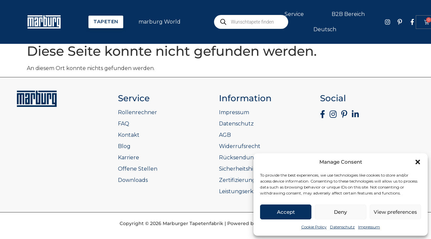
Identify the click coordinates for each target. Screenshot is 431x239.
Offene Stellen (137, 169)
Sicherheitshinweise (245, 169)
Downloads (133, 180)
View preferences (395, 212)
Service (296, 14)
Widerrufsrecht (239, 146)
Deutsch (326, 29)
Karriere (128, 157)
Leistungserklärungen (249, 191)
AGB (225, 135)
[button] (417, 162)
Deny (340, 212)
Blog (124, 146)
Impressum (369, 226)
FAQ (123, 123)
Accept (286, 212)
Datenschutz (342, 226)
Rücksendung (238, 157)
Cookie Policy (314, 226)
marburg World (161, 22)
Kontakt (128, 135)
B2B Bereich (350, 14)
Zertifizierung (237, 180)
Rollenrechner (137, 112)
